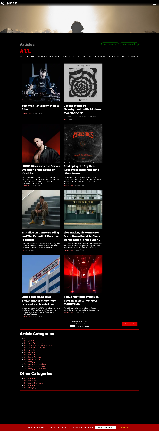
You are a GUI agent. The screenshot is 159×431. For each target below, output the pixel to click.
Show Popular (110, 44)
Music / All (30, 341)
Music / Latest (32, 350)
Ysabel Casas (27, 114)
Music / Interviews (34, 343)
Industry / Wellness (34, 366)
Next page (129, 324)
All (25, 51)
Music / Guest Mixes (34, 348)
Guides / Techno (32, 357)
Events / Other (32, 385)
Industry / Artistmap (35, 364)
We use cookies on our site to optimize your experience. (60, 427)
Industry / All (32, 362)
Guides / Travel (32, 359)
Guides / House (32, 355)
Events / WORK (31, 381)
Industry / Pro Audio (35, 369)
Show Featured (129, 44)
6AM (65, 119)
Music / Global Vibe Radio (38, 345)
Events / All (31, 378)
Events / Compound (33, 383)
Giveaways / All (32, 388)
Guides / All (31, 352)
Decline (124, 428)
